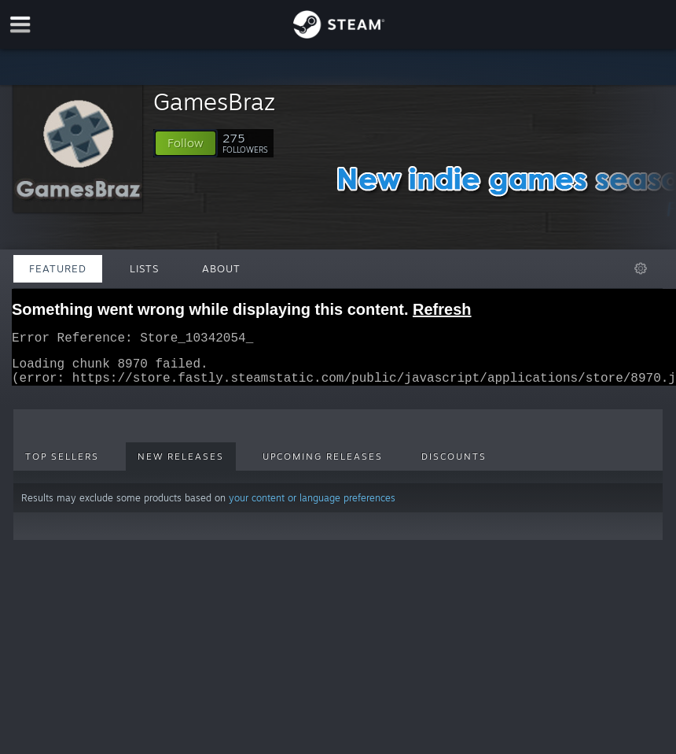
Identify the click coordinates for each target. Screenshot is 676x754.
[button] (185, 143)
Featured (57, 268)
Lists (144, 268)
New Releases (181, 465)
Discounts (454, 465)
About (221, 268)
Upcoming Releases (323, 465)
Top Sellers (62, 465)
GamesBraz (214, 101)
